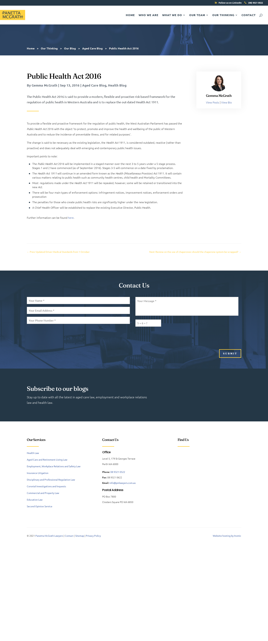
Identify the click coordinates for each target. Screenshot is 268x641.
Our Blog (70, 48)
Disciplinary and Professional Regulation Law (51, 479)
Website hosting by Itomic (227, 535)
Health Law (33, 452)
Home (130, 15)
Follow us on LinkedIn (230, 2)
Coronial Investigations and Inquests (46, 486)
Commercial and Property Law (43, 492)
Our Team (197, 15)
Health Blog (117, 85)
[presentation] (161, 336)
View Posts (212, 102)
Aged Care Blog (94, 85)
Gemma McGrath (44, 85)
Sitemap (79, 535)
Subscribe (201, 399)
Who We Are (148, 15)
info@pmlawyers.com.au (122, 482)
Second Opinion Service (39, 506)
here (71, 217)
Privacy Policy (93, 535)
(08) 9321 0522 (255, 2)
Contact (249, 15)
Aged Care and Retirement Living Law (47, 459)
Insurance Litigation (37, 472)
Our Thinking (223, 15)
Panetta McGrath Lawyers (49, 535)
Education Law (35, 499)
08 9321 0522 (117, 471)
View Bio (226, 102)
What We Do (172, 15)
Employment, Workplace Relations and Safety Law (54, 466)
